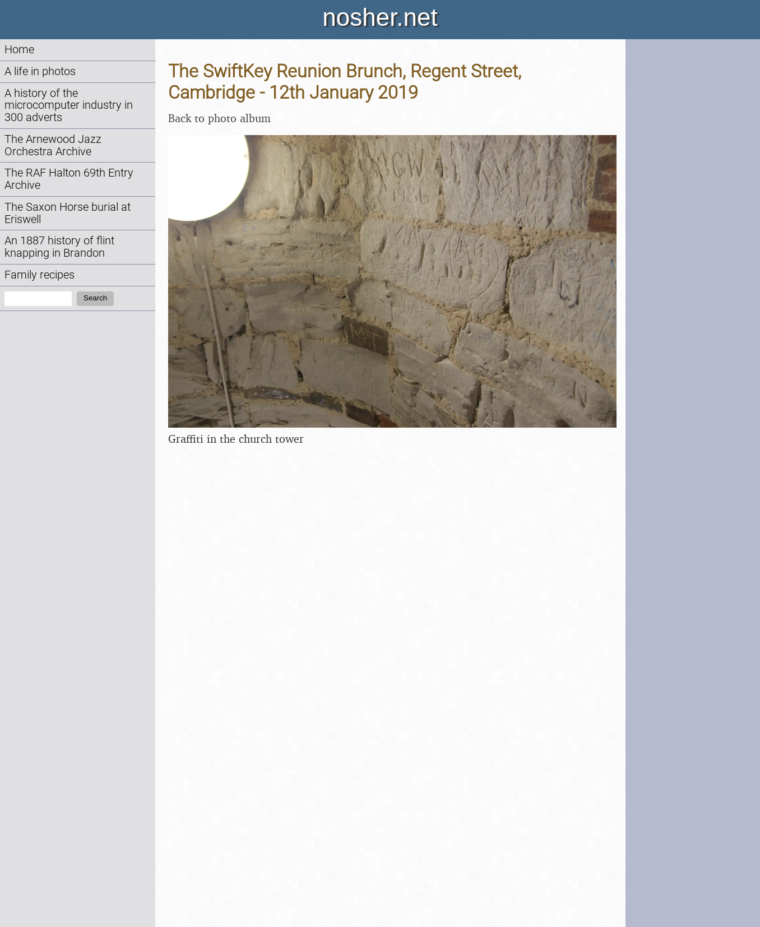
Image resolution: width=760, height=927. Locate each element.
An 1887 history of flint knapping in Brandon (59, 246)
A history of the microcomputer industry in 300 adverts (68, 105)
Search (95, 298)
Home (19, 49)
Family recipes (39, 274)
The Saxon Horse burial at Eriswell (67, 213)
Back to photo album (219, 118)
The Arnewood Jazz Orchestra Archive (52, 145)
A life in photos (40, 71)
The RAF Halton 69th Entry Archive (68, 179)
